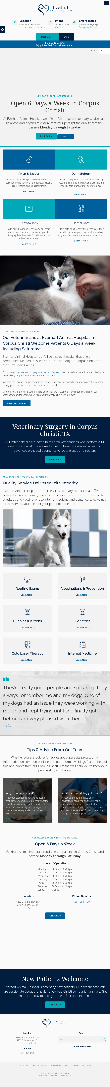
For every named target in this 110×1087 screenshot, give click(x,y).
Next (107, 51)
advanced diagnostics (51, 372)
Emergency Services (88, 27)
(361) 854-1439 (62, 24)
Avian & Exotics (29, 173)
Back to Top (87, 1065)
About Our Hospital (16, 403)
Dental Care (81, 223)
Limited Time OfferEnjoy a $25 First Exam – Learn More (54, 44)
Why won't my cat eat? (20, 793)
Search (66, 1065)
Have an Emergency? (88, 24)
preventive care (16, 372)
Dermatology (81, 173)
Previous (101, 51)
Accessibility (56, 1065)
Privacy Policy (23, 1065)
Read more (10, 818)
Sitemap (75, 1065)
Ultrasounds (29, 223)
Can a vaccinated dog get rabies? (81, 793)
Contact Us (55, 916)
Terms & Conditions (40, 1065)
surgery (33, 372)
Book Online (47, 37)
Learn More (28, 191)
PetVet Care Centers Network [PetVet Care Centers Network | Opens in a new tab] (59, 1076)
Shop (66, 37)
